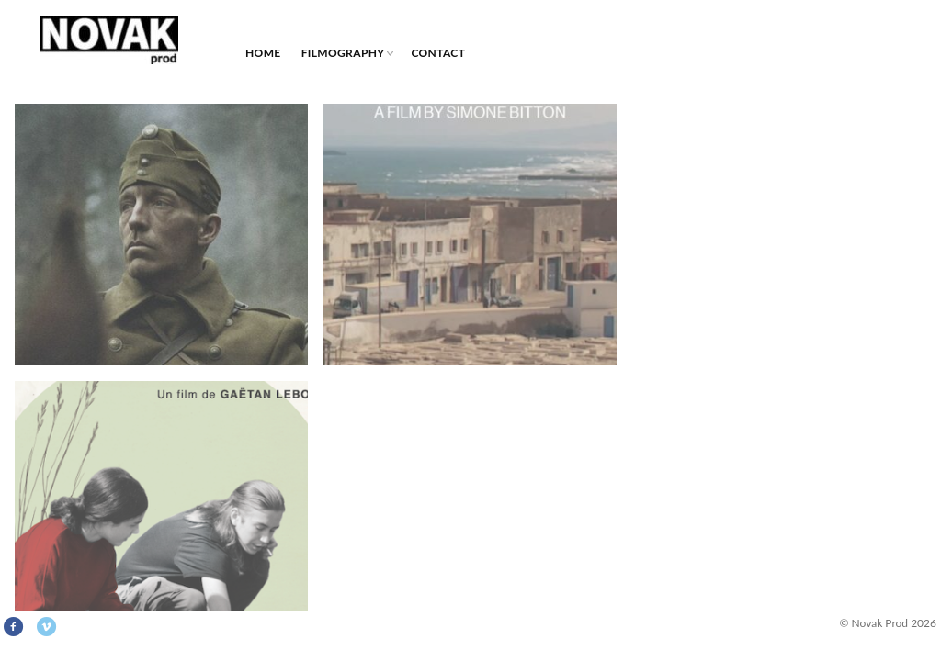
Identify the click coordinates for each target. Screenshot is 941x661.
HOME (263, 53)
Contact (438, 53)
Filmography (343, 53)
